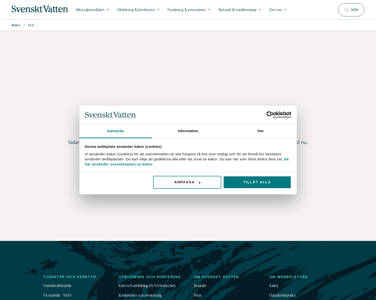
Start (16, 25)
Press (198, 295)
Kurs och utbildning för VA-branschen (147, 285)
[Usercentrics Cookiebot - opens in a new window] (270, 115)
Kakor (273, 285)
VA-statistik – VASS (57, 295)
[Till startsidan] (40, 10)
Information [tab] (188, 131)
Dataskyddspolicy (282, 295)
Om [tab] (260, 131)
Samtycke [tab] (115, 131)
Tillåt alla (257, 182)
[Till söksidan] (351, 9)
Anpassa (187, 182)
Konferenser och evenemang (140, 295)
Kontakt (200, 285)
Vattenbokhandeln (57, 285)
